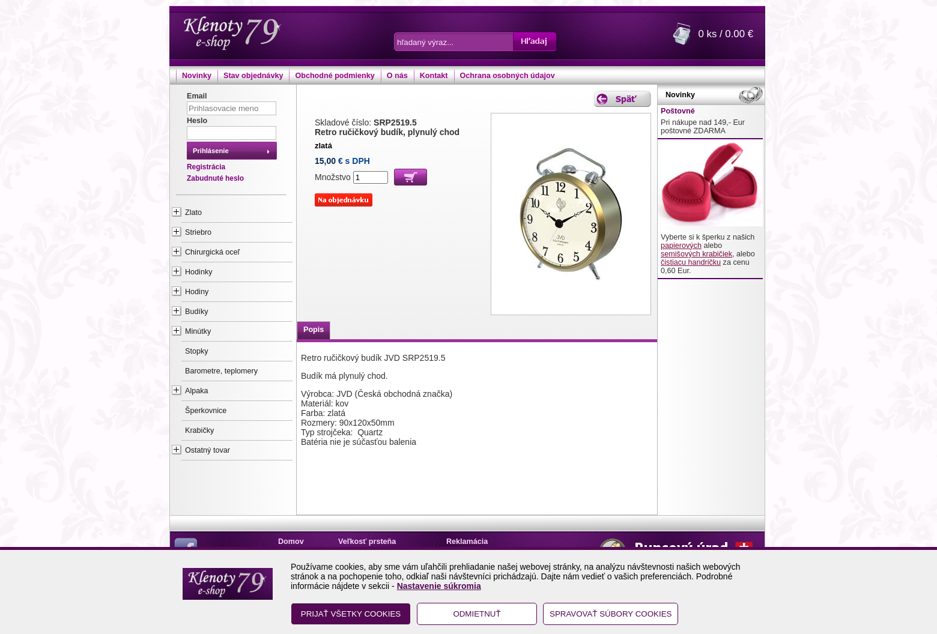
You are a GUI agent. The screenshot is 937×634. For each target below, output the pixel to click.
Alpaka (196, 391)
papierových (681, 245)
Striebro (198, 232)
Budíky (196, 311)
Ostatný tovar (207, 450)
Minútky (198, 331)
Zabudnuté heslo (215, 178)
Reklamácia (467, 541)
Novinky (196, 75)
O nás (397, 75)
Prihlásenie (211, 150)
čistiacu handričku (691, 262)
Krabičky (199, 430)
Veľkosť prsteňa (367, 541)
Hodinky (199, 272)
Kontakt (434, 75)
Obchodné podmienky (334, 75)
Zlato (193, 212)
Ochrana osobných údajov (507, 75)
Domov (291, 541)
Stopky (196, 351)
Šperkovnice (205, 410)
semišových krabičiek (696, 254)
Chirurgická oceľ (212, 252)
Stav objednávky (253, 75)
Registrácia (206, 167)
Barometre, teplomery (221, 371)
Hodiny (196, 292)
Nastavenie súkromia (439, 586)
